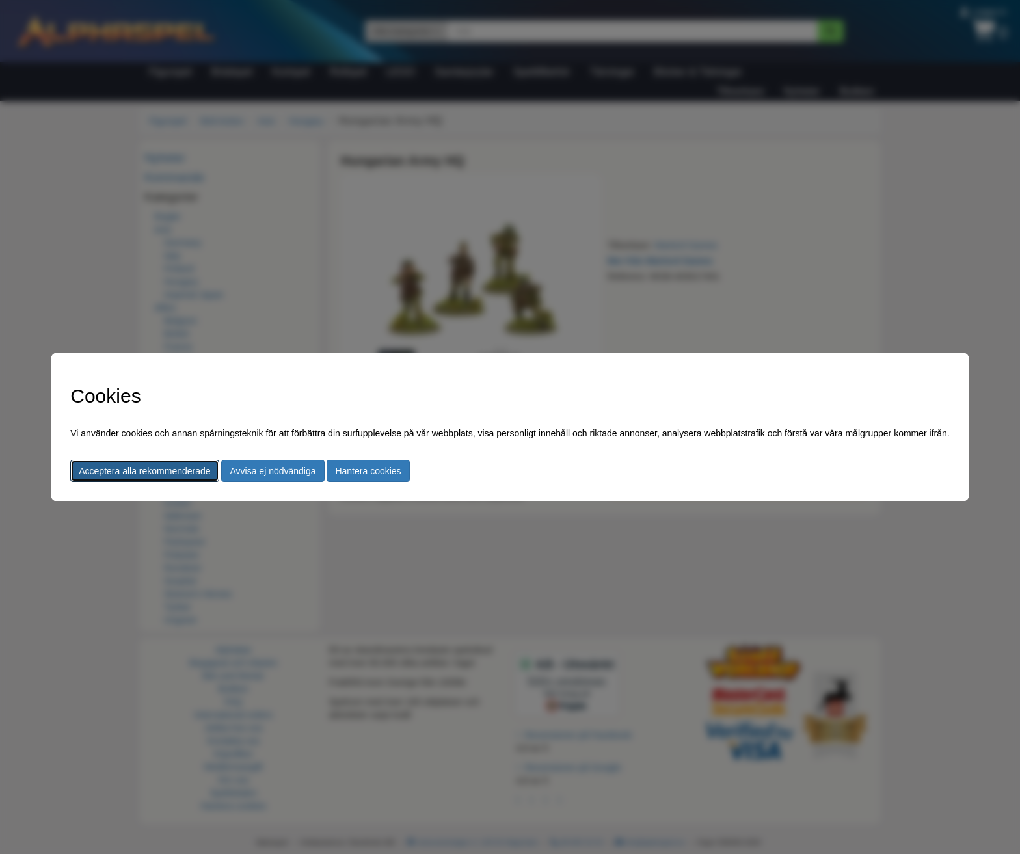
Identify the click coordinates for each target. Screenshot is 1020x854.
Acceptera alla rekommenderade (144, 471)
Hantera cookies (368, 471)
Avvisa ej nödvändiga (272, 471)
